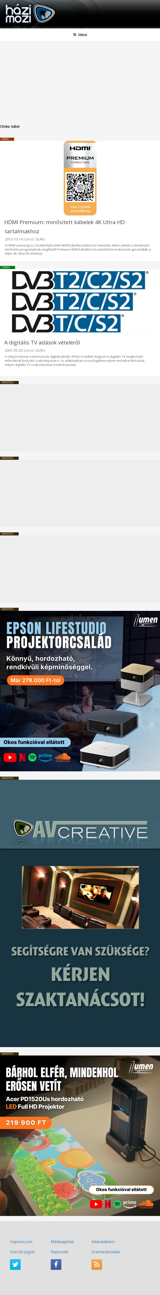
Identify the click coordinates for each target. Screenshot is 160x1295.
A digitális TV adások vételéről (42, 342)
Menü (80, 34)
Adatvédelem (102, 1241)
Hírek (5, 139)
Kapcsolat (59, 1251)
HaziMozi (15, 3)
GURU (40, 239)
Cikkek (5, 267)
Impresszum (21, 1241)
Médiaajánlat (62, 1241)
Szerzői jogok (22, 1251)
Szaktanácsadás (105, 1251)
